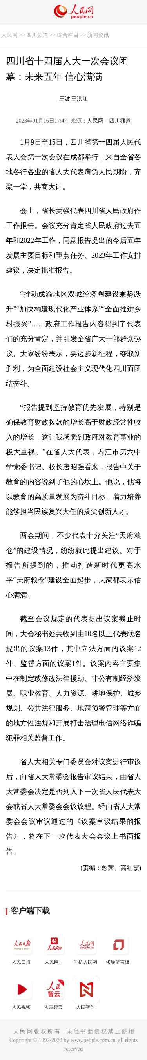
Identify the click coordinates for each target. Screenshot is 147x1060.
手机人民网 (86, 948)
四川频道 (37, 35)
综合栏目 (68, 35)
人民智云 (54, 993)
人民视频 (22, 993)
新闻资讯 (98, 35)
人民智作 (86, 993)
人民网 (9, 35)
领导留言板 (118, 948)
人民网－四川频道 (109, 121)
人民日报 (22, 948)
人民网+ (54, 948)
